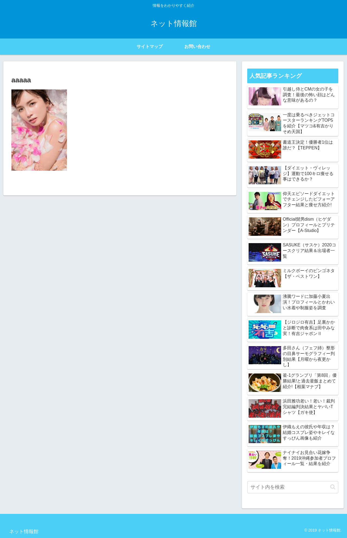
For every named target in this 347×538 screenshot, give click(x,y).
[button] (333, 487)
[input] (292, 487)
